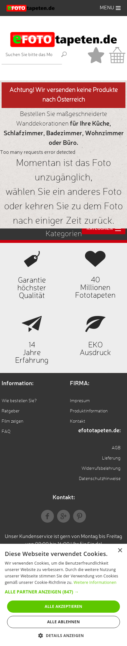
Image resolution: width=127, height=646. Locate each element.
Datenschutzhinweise (100, 478)
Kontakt (77, 421)
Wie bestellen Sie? (19, 401)
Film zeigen (12, 421)
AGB (116, 448)
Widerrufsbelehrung (101, 468)
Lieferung (111, 458)
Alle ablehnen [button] (63, 622)
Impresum (80, 401)
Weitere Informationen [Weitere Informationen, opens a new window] (95, 582)
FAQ (6, 431)
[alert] (63, 595)
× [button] (119, 550)
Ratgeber (11, 411)
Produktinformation (89, 411)
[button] (63, 591)
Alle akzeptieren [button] (63, 606)
